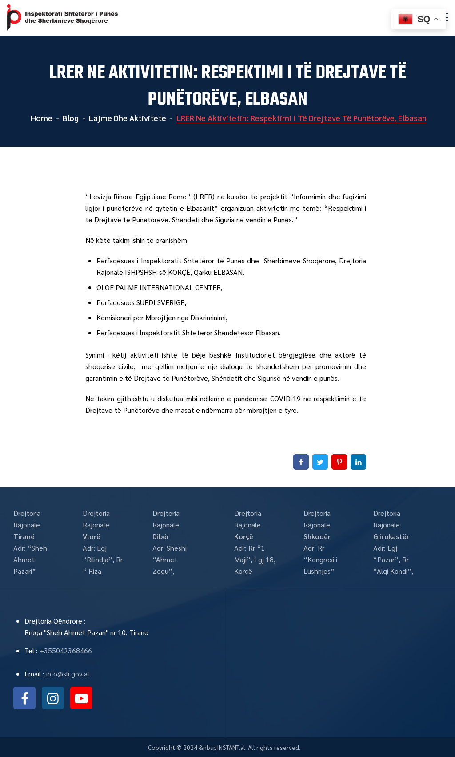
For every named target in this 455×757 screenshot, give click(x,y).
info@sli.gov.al (67, 673)
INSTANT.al (231, 747)
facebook (24, 697)
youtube (81, 697)
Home (40, 118)
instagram (53, 697)
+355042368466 (66, 650)
